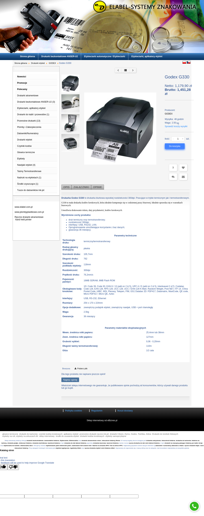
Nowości (21, 76)
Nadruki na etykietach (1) (29, 177)
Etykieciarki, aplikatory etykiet (146, 56)
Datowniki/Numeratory (27, 133)
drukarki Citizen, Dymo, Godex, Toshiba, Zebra (130, 434)
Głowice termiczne (26, 152)
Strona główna (27, 56)
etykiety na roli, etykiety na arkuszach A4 (20, 436)
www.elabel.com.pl (23, 207)
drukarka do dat (69, 443)
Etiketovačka (73, 440)
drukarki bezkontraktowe (35, 440)
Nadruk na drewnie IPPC (101, 445)
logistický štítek (75, 448)
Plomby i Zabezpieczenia (29, 127)
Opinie (97, 187)
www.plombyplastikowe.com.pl (29, 212)
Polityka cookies (73, 410)
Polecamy (22, 89)
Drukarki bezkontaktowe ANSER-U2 (59, 56)
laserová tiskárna (112, 443)
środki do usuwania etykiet (67, 436)
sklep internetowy (47, 436)
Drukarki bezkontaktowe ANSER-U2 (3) (36, 102)
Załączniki (81, 187)
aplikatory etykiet (71, 434)
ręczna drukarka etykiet (92, 448)
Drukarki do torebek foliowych (165, 434)
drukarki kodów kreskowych (92, 436)
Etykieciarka (64, 440)
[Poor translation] (13, 467)
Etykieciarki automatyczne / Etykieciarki (104, 56)
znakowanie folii (77, 445)
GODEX (52, 63)
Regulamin (96, 410)
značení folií (87, 445)
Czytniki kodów (24, 146)
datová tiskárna (81, 443)
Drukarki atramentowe (27, 95)
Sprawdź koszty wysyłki (176, 126)
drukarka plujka (12, 443)
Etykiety (21, 158)
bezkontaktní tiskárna (51, 440)
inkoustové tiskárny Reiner (111, 440)
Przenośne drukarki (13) (28, 121)
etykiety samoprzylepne (115, 436)
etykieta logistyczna (62, 448)
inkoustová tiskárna (168, 440)
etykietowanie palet (52, 445)
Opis (66, 187)
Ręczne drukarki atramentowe (29, 217)
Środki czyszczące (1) (27, 184)
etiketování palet (65, 445)
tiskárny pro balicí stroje (194, 443)
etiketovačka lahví (26, 445)
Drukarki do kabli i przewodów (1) (33, 114)
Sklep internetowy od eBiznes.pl (102, 420)
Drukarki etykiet (38, 63)
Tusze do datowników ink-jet (30, 190)
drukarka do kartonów (183, 440)
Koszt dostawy (125, 410)
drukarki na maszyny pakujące (175, 443)
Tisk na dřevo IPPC (116, 445)
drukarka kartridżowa (39, 443)
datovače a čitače (178, 445)
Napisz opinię (70, 379)
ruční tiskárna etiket (108, 448)
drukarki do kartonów (28, 434)
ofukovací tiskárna (25, 443)
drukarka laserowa (99, 443)
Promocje (22, 83)
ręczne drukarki (190, 445)
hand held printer (23, 219)
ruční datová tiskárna (152, 443)
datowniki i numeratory (163, 445)
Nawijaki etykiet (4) (26, 165)
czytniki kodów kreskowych (50, 434)
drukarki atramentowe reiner (91, 440)
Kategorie (20, 69)
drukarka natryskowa (153, 440)
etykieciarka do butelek (11, 445)
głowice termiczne (10, 434)
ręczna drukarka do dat (137, 443)
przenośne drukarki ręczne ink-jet (94, 434)
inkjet (197, 445)
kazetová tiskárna (54, 443)
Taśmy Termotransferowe (29, 171)
